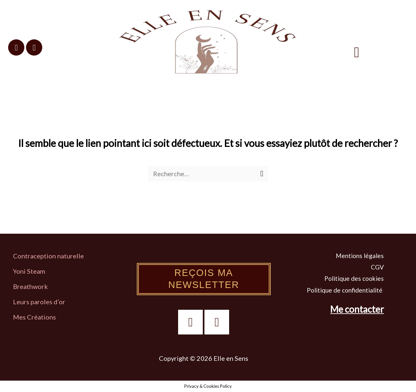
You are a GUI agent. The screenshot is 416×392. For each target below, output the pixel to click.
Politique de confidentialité (345, 290)
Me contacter (357, 309)
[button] (357, 52)
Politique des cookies (354, 278)
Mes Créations (35, 317)
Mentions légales (360, 255)
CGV (377, 267)
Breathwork (30, 286)
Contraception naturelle (48, 256)
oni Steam (30, 271)
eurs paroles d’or (42, 302)
